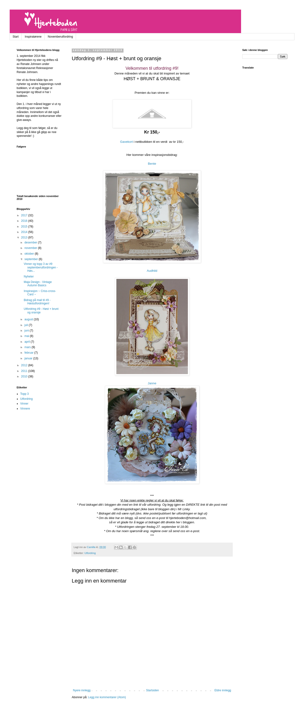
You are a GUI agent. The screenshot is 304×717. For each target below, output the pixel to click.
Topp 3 (24, 394)
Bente (152, 163)
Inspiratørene (33, 36)
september (31, 259)
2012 (24, 365)
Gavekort (126, 141)
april (27, 341)
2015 (24, 226)
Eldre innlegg (222, 690)
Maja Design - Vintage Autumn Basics (38, 283)
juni (27, 330)
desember (31, 242)
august (29, 319)
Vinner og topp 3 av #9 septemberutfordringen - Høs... (41, 267)
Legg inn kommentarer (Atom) (107, 697)
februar (29, 352)
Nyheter (29, 276)
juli (26, 325)
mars (28, 347)
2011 (24, 371)
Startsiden (152, 690)
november (31, 248)
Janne (152, 383)
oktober (29, 253)
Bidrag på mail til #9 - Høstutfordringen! (37, 301)
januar (28, 358)
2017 (24, 215)
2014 (24, 232)
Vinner (24, 403)
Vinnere (25, 408)
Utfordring (90, 553)
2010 (24, 376)
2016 (24, 221)
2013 (24, 237)
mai (27, 336)
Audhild (152, 270)
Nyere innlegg (81, 690)
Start (16, 36)
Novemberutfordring (60, 36)
